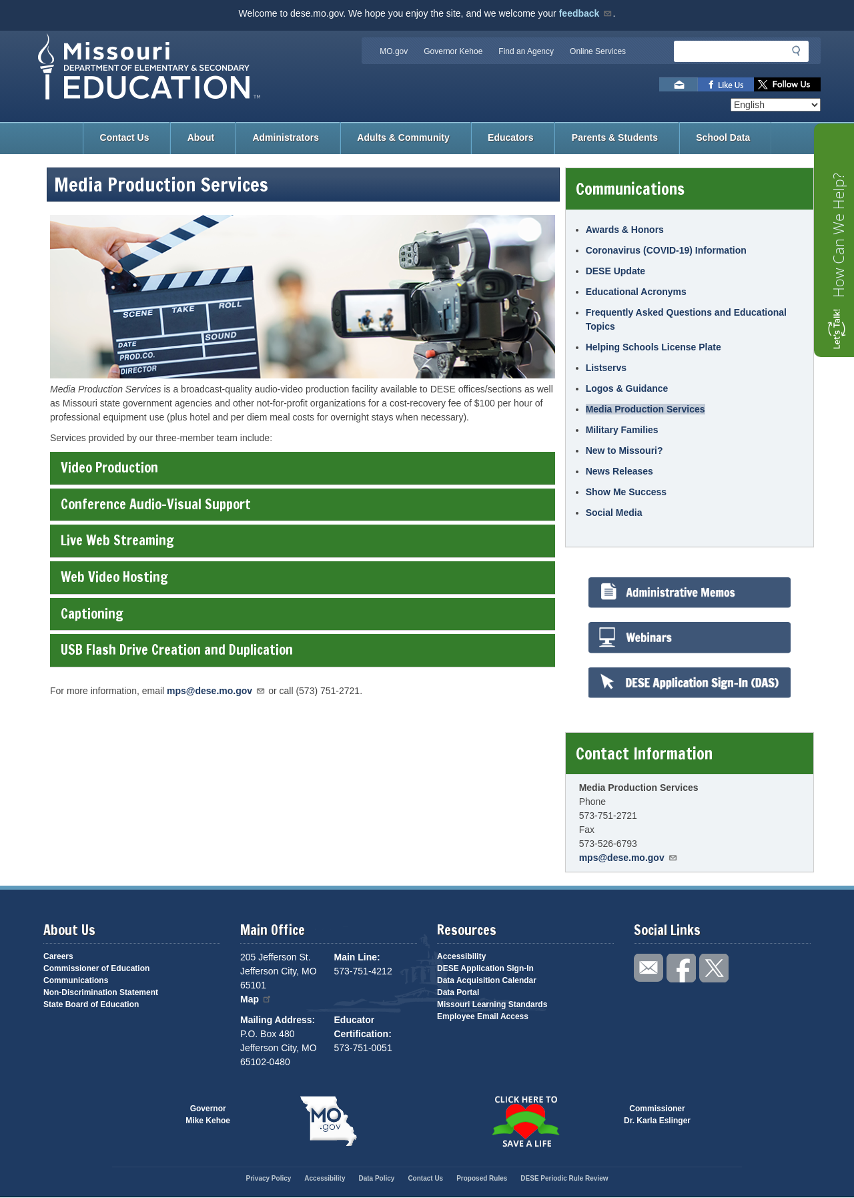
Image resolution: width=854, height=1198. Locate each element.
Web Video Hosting (302, 577)
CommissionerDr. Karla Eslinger (657, 1114)
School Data (723, 137)
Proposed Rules (481, 1178)
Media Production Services (645, 409)
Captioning (302, 613)
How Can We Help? (838, 235)
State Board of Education (91, 1004)
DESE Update (615, 271)
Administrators (285, 137)
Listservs (606, 367)
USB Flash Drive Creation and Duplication (302, 649)
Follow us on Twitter (787, 84)
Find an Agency (526, 51)
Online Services (598, 51)
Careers (58, 956)
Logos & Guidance (627, 388)
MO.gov (394, 51)
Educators (510, 137)
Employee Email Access (482, 1016)
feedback (586, 13)
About (200, 137)
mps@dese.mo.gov (216, 690)
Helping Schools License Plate (653, 347)
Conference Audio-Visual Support (302, 504)
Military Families (622, 429)
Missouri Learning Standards (492, 1004)
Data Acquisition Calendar (486, 980)
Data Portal (458, 992)
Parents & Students (615, 137)
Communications (75, 980)
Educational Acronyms (636, 291)
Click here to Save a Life (525, 1121)
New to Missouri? (624, 450)
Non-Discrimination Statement (100, 992)
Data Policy (376, 1178)
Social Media (614, 512)
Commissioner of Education (96, 968)
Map (256, 999)
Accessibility (461, 956)
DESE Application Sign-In (485, 968)
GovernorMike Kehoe (207, 1114)
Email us (678, 84)
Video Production (302, 467)
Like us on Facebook (726, 84)
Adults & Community (403, 137)
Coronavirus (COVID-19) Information (666, 250)
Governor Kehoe (453, 51)
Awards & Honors (625, 229)
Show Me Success (626, 492)
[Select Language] (776, 104)
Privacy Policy (268, 1178)
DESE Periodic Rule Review (564, 1178)
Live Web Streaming (302, 540)
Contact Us (124, 137)
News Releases (619, 471)
